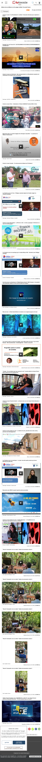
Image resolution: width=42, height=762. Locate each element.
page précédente (36, 9)
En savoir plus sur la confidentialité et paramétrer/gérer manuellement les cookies (13, 748)
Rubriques (5, 11)
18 (30, 734)
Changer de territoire (37, 4)
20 (33, 734)
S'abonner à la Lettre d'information (21, 753)
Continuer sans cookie (19, 742)
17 (28, 734)
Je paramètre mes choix (35, 756)
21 (35, 734)
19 (31, 734)
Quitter (7, 742)
